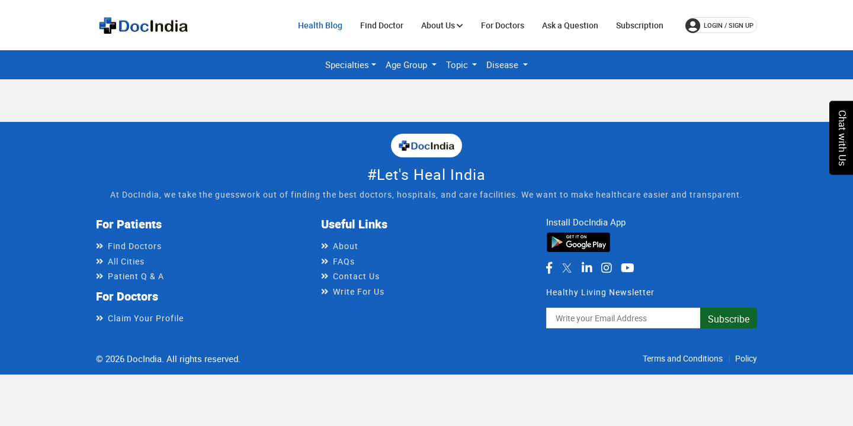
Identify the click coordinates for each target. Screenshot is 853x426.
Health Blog (320, 25)
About (345, 245)
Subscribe (728, 318)
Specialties (347, 64)
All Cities (126, 261)
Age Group (407, 64)
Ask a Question (570, 25)
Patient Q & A (136, 276)
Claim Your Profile (146, 318)
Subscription (639, 25)
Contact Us (356, 276)
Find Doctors (135, 245)
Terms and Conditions (683, 358)
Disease (503, 64)
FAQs (344, 261)
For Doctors (502, 25)
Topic (458, 64)
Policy (746, 358)
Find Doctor (381, 25)
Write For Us (358, 291)
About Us (442, 25)
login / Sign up (719, 25)
